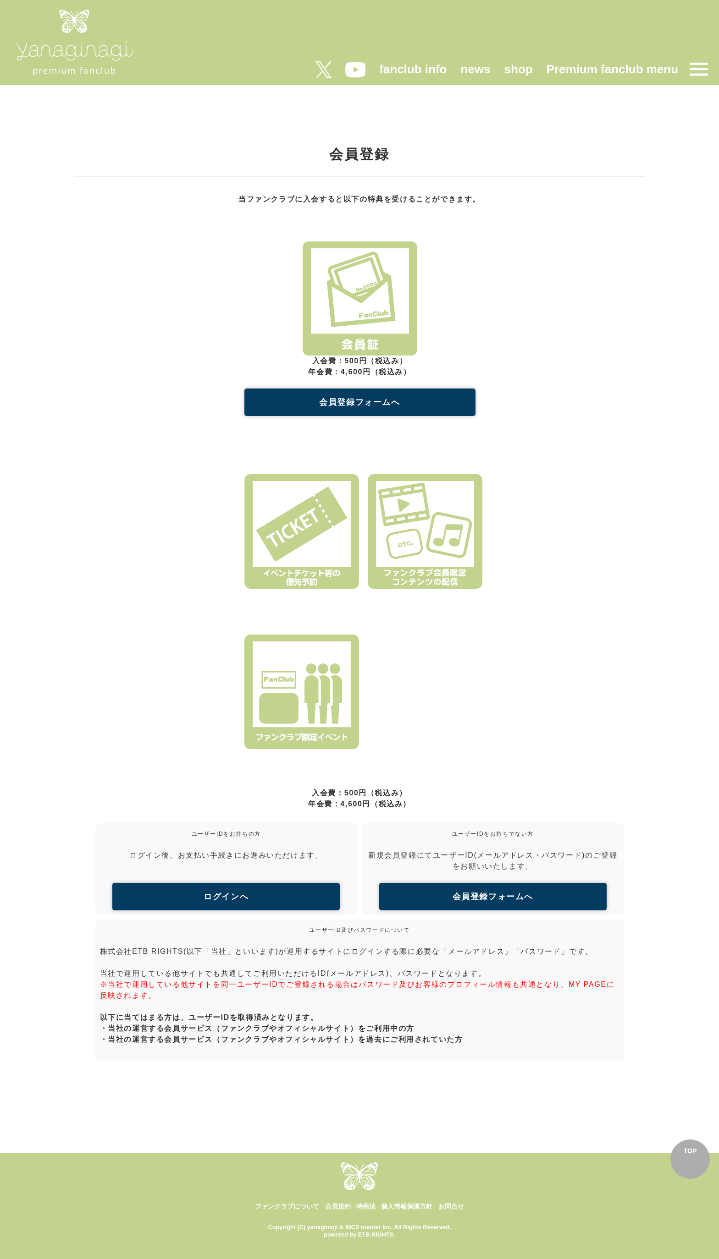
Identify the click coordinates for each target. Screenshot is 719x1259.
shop (518, 69)
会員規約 (338, 1206)
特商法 (366, 1206)
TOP (690, 1151)
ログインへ (226, 896)
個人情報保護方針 (406, 1206)
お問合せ (451, 1206)
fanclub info (413, 69)
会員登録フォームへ (359, 402)
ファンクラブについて (287, 1206)
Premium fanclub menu (613, 69)
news (475, 69)
